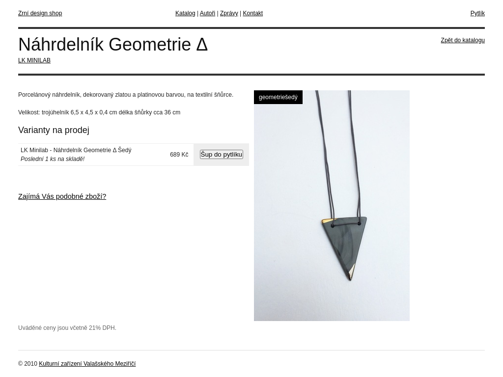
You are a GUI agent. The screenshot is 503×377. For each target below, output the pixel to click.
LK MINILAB (34, 60)
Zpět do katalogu (463, 40)
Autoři (207, 13)
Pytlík (478, 13)
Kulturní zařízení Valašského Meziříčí (87, 363)
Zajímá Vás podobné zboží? (62, 196)
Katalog (185, 13)
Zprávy (229, 13)
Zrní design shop (40, 13)
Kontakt (253, 13)
